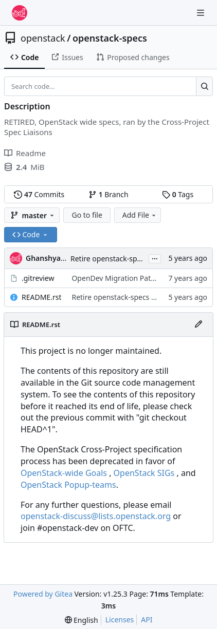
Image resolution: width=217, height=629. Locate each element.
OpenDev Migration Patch (114, 278)
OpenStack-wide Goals (64, 473)
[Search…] (204, 86)
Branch (108, 194)
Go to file (86, 215)
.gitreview (38, 278)
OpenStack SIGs (144, 473)
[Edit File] (198, 324)
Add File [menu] (139, 215)
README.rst (41, 297)
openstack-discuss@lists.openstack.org (96, 516)
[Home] (19, 13)
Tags (177, 194)
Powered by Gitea (43, 594)
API (146, 619)
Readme (25, 153)
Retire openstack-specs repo (118, 258)
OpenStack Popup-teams (68, 484)
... (155, 257)
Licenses (119, 619)
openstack (43, 38)
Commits (39, 194)
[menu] (81, 620)
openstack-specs (110, 38)
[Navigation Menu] (201, 12)
